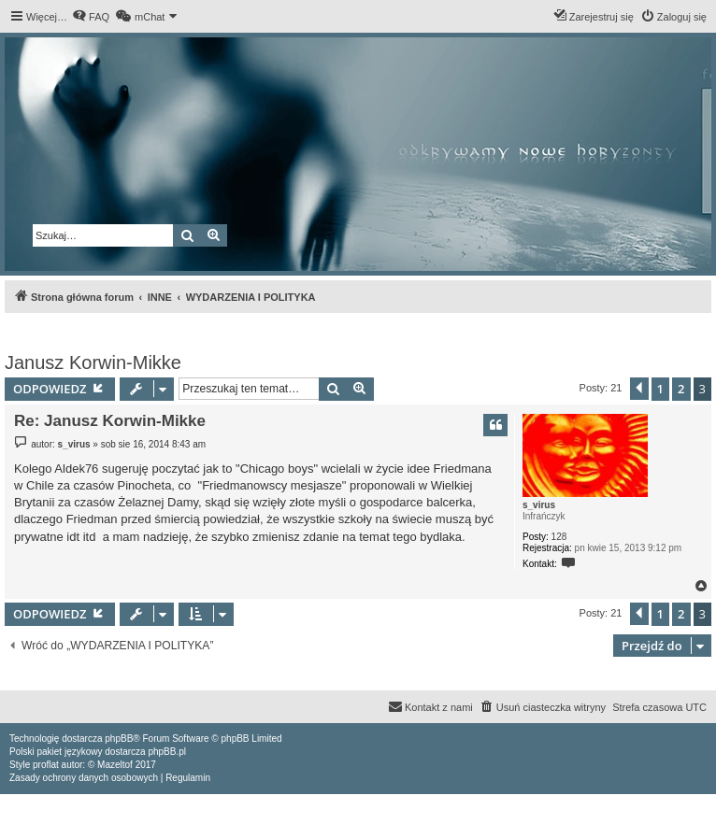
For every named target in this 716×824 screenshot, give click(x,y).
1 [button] (660, 388)
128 (559, 537)
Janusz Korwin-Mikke (93, 362)
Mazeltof (115, 765)
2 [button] (681, 388)
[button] (639, 388)
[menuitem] (90, 17)
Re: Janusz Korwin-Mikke (110, 421)
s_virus (539, 505)
